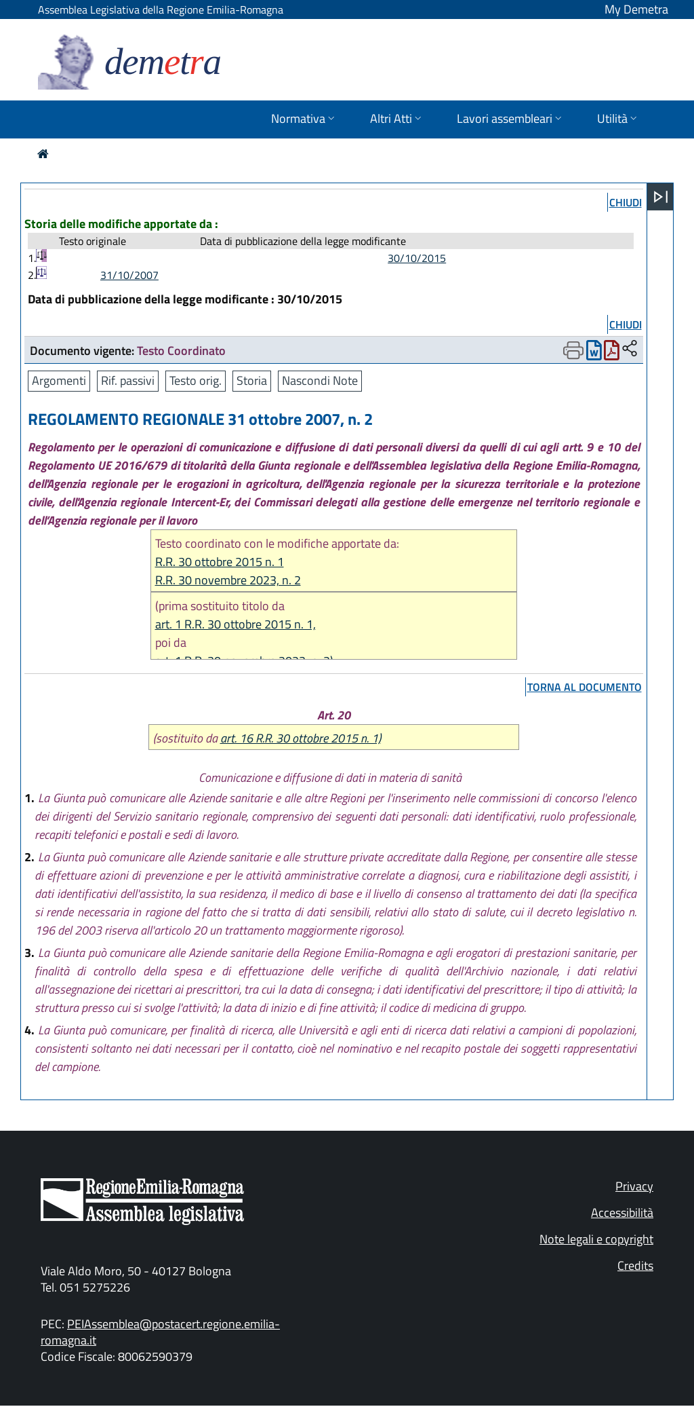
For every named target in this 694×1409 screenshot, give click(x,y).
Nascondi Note (320, 380)
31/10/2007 (129, 275)
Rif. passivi (128, 380)
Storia (252, 380)
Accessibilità (622, 1212)
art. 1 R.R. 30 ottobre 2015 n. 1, (235, 624)
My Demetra (636, 9)
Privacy (634, 1186)
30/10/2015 (417, 258)
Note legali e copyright (596, 1239)
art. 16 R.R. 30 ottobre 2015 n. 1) (300, 738)
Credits (635, 1265)
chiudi (625, 202)
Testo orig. (195, 380)
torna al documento (584, 687)
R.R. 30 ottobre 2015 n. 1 (219, 561)
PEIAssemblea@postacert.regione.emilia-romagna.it (160, 1332)
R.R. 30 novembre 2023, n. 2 (228, 580)
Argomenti (59, 380)
